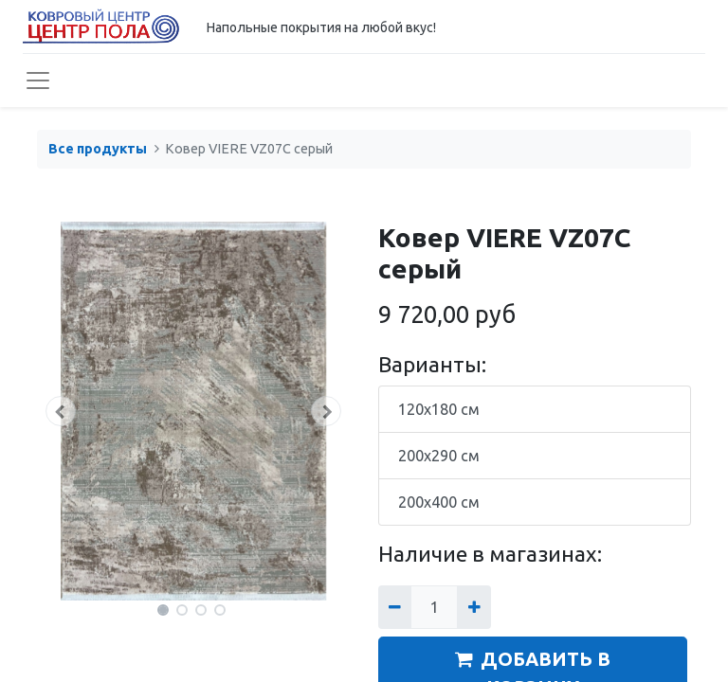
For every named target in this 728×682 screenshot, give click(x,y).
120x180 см (439, 409)
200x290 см (439, 455)
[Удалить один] (394, 607)
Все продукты (97, 148)
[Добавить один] (473, 607)
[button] (60, 411)
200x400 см (439, 502)
